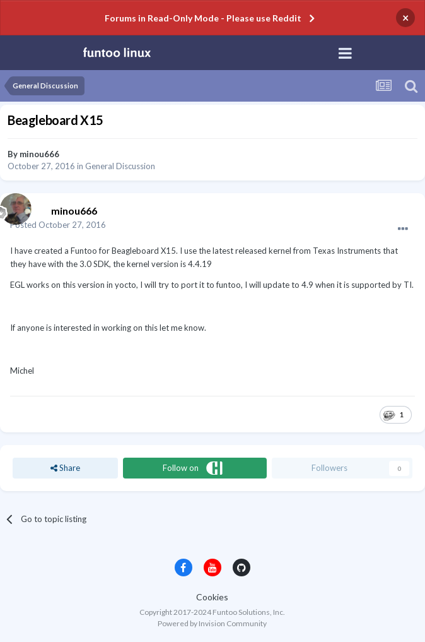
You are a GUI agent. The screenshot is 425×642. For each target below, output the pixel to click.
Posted (58, 225)
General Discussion (120, 166)
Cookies (212, 596)
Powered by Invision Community (212, 623)
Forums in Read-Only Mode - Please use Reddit (203, 18)
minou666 (39, 154)
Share (65, 467)
